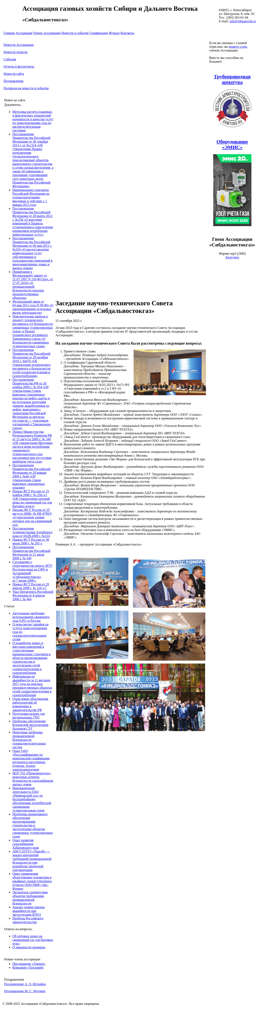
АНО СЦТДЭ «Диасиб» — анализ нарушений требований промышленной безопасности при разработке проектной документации (31, 861)
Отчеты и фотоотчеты (19, 66)
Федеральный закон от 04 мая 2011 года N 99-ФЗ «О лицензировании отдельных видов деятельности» (32, 307)
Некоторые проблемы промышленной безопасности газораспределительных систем (29, 739)
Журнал (114, 33)
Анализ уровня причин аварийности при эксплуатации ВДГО (28, 910)
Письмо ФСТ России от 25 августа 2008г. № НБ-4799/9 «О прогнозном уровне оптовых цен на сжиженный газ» (32, 517)
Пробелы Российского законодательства (27, 920)
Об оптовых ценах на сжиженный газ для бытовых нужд (32, 939)
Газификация (98, 33)
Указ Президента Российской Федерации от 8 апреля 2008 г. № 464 (32, 595)
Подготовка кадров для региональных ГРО (28, 715)
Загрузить (232, 257)
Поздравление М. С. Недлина (24, 991)
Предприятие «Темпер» (28, 964)
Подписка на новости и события (26, 88)
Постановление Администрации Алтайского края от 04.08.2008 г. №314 (32, 532)
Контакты (127, 33)
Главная (9, 33)
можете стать (238, 46)
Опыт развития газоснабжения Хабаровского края (25, 843)
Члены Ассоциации (47, 33)
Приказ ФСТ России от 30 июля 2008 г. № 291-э (30, 541)
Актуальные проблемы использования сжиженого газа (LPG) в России (31, 616)
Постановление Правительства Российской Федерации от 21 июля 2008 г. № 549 (31, 552)
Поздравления (13, 81)
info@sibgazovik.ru (243, 21)
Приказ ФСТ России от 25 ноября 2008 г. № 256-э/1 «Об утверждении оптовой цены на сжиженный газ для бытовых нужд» (32, 498)
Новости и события (75, 33)
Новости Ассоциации (18, 45)
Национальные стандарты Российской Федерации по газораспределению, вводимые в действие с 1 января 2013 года (30, 197)
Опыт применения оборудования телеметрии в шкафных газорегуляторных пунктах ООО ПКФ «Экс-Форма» (32, 881)
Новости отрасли (15, 52)
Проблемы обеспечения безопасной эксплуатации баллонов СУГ (30, 724)
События (10, 59)
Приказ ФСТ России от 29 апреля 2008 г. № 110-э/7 (30, 586)
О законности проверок (28, 947)
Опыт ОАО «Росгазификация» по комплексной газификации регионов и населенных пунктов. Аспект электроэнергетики (31, 760)
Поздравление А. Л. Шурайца (25, 984)
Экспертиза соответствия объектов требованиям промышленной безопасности (30, 897)
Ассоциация (24, 33)
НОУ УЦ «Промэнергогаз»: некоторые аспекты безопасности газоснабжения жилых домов (32, 778)
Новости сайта (14, 73)
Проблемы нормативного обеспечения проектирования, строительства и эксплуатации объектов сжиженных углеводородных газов (32, 825)
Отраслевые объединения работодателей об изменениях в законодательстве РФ (30, 704)
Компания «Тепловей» (28, 967)
